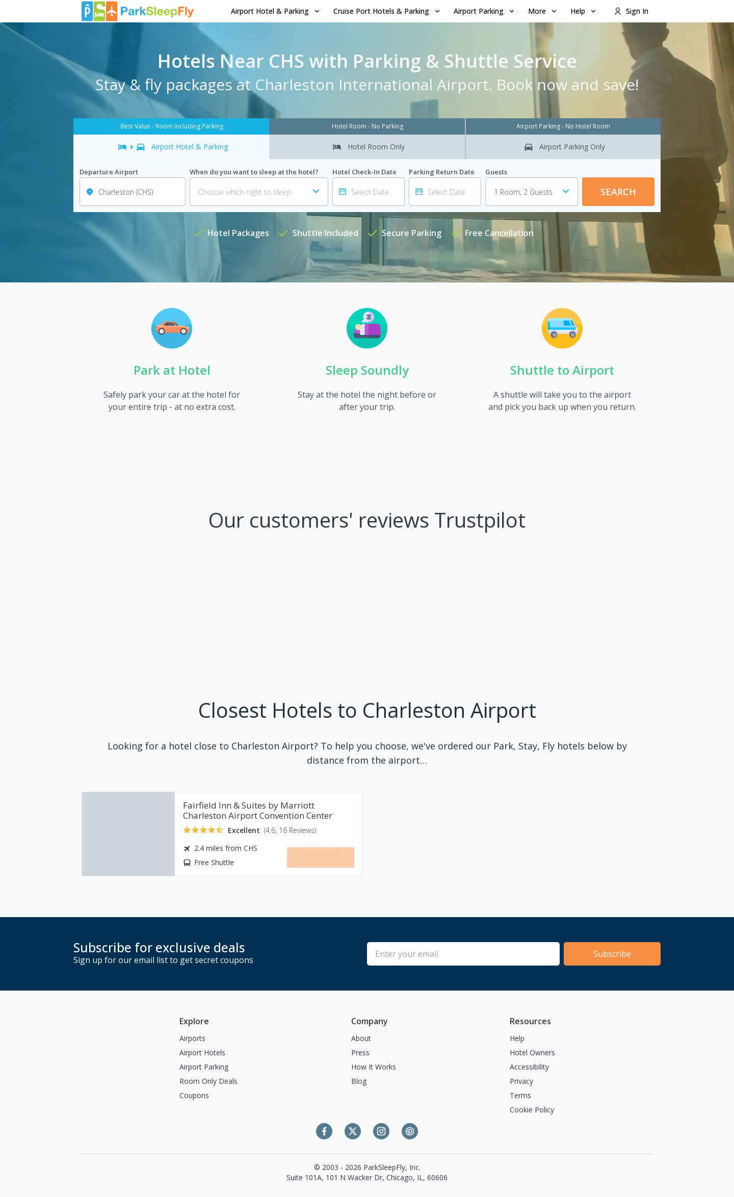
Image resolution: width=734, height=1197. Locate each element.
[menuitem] (276, 11)
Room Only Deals (208, 1081)
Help (517, 1038)
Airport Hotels (202, 1052)
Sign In (631, 11)
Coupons (194, 1095)
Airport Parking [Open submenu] (485, 11)
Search (618, 192)
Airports (192, 1038)
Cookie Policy (532, 1109)
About (361, 1038)
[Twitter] (352, 1131)
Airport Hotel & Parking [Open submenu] (276, 11)
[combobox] (531, 191)
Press (360, 1052)
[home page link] (138, 11)
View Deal (321, 856)
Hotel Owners (532, 1052)
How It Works (373, 1067)
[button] (276, 11)
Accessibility (529, 1067)
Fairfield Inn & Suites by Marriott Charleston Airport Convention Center (257, 810)
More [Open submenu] (543, 11)
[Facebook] (324, 1131)
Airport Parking (203, 1067)
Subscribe (612, 953)
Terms (520, 1095)
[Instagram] (381, 1131)
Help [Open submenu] (583, 11)
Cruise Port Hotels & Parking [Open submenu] (387, 11)
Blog (358, 1081)
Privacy (521, 1081)
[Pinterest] (410, 1131)
